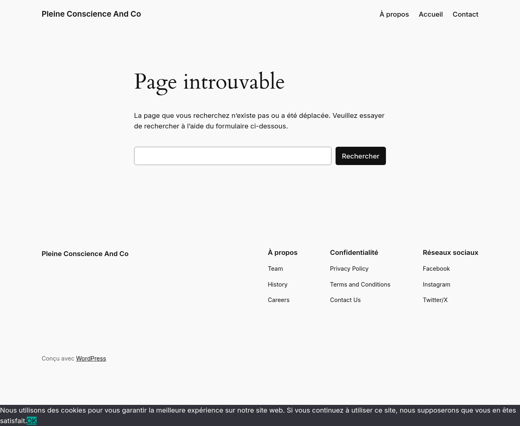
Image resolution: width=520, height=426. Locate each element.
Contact (465, 14)
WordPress (91, 358)
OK (32, 421)
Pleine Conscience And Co (91, 14)
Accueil (431, 14)
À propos (394, 14)
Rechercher (360, 156)
